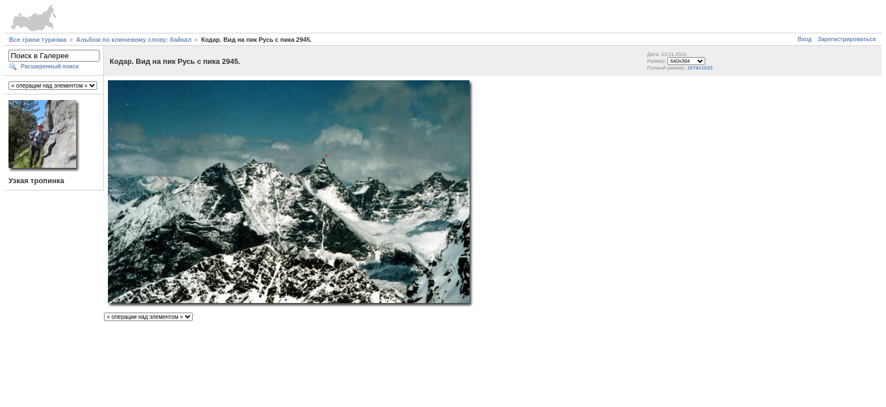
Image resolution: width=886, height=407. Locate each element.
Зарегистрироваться (847, 39)
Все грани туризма (38, 39)
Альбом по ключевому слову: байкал (134, 39)
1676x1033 (700, 68)
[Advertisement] (443, 350)
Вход (805, 39)
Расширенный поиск (50, 66)
